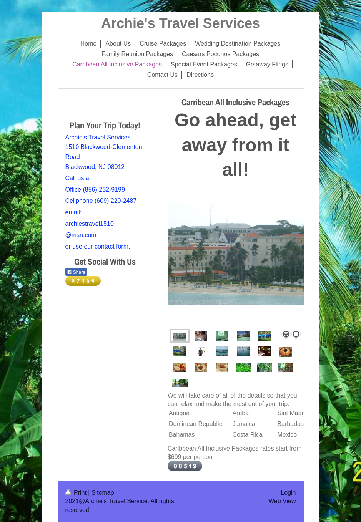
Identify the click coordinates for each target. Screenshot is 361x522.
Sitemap (102, 492)
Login (288, 492)
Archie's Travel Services (180, 23)
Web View (282, 501)
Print (76, 492)
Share (76, 272)
